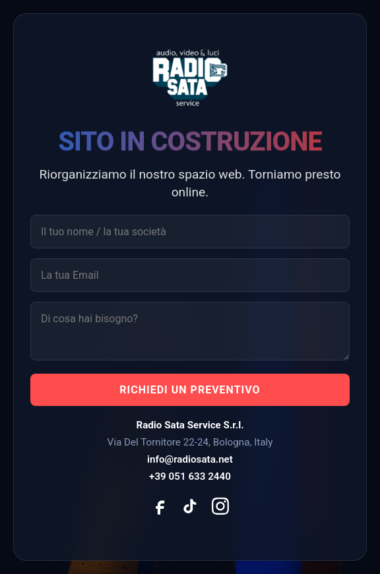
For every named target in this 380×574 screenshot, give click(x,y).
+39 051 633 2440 (190, 476)
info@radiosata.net (190, 459)
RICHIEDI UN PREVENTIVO (189, 390)
